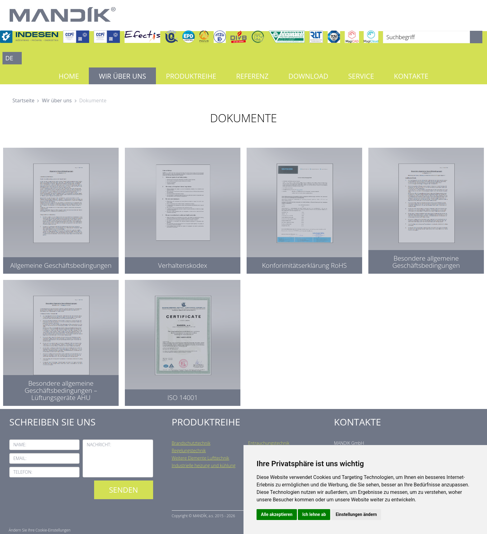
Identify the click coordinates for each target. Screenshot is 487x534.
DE (9, 58)
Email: (19, 458)
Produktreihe (191, 76)
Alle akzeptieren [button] (277, 514)
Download (308, 76)
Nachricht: (99, 445)
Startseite (23, 100)
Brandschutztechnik (191, 443)
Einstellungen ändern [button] (356, 514)
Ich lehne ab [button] (314, 514)
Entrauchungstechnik (268, 443)
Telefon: (22, 472)
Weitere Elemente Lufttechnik (200, 458)
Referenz (252, 76)
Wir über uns (122, 76)
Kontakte (411, 76)
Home (69, 76)
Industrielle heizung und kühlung (203, 465)
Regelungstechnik (189, 450)
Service (361, 76)
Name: (19, 445)
